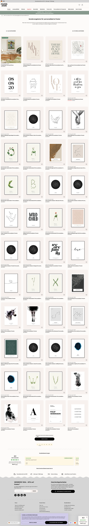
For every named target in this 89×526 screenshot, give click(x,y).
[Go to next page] (51, 444)
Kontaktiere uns (67, 506)
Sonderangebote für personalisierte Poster (21, 15)
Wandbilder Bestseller (19, 506)
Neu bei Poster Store (43, 506)
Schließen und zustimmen (56, 522)
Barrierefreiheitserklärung (44, 511)
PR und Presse (42, 508)
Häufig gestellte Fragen (69, 508)
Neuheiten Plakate (18, 508)
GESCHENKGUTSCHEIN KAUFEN (63, 491)
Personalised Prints (8, 15)
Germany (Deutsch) (14, 522)
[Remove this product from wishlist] (19, 61)
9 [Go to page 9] (49, 444)
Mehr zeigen (44, 439)
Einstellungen (33, 522)
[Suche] (78, 5)
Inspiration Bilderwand (19, 510)
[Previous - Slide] (23, 461)
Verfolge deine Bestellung (69, 505)
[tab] (81, 5)
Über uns (41, 505)
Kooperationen (42, 510)
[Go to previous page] (37, 444)
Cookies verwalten (68, 510)
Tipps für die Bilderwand (20, 505)
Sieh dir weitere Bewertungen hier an (44, 468)
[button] (83, 520)
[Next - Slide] (80, 461)
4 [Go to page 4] (46, 444)
